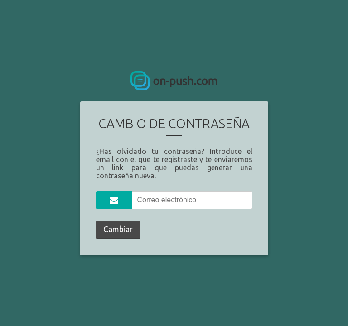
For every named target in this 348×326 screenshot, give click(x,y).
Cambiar (118, 229)
